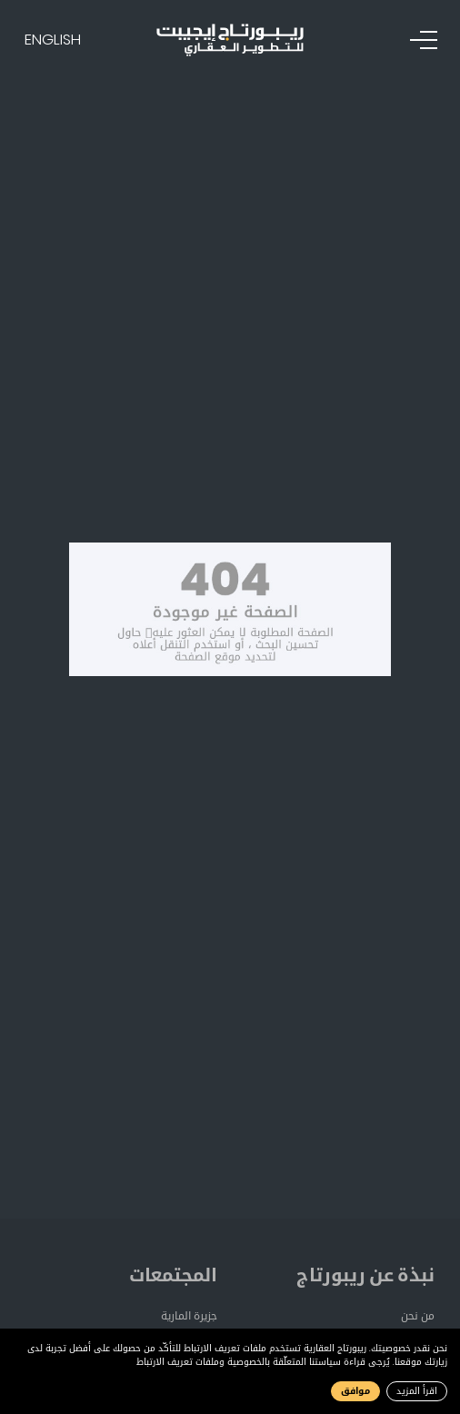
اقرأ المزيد (416, 1391)
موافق (355, 1391)
